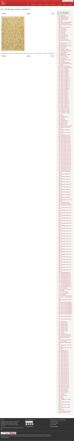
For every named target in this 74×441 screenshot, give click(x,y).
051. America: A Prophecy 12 (64, 80)
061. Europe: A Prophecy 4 (64, 92)
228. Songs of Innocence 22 (64, 377)
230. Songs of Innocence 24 (64, 380)
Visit (28, 4)
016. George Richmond (63, 36)
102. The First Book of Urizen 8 (65, 144)
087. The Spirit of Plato (63, 122)
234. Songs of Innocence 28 (64, 383)
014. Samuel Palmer (62, 33)
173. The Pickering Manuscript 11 (65, 285)
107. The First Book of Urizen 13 (65, 150)
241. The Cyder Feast (63, 392)
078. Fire (60, 114)
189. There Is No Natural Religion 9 (65, 312)
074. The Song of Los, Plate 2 (64, 109)
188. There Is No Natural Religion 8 (65, 311)
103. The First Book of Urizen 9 (65, 145)
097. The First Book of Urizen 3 (65, 137)
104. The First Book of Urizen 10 (65, 146)
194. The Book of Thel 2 (63, 322)
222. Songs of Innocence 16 (64, 369)
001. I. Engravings (62, 15)
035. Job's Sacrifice (62, 58)
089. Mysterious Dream (63, 123)
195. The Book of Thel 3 (63, 324)
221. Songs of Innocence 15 (64, 368)
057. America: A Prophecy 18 (64, 88)
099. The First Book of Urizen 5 (65, 140)
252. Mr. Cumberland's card (64, 412)
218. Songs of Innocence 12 (64, 364)
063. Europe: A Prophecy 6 (64, 94)
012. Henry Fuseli (62, 31)
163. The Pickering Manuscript (64, 272)
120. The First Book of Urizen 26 (65, 167)
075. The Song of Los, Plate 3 (64, 110)
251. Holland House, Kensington (65, 411)
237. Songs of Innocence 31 (64, 387)
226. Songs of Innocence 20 (64, 374)
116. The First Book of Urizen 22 (65, 162)
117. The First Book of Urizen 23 (65, 163)
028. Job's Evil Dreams (63, 52)
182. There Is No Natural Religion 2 (65, 303)
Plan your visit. (25, 6)
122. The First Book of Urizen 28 (65, 169)
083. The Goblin (62, 118)
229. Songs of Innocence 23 (64, 378)
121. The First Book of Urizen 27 (65, 168)
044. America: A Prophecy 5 (64, 72)
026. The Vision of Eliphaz (64, 49)
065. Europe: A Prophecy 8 (64, 97)
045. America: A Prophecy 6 (64, 74)
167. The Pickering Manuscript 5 (65, 277)
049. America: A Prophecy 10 (64, 77)
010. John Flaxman (62, 28)
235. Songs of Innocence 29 (64, 385)
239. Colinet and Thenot (63, 390)
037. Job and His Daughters (64, 62)
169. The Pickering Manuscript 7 (65, 280)
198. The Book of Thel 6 (63, 328)
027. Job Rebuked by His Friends (65, 50)
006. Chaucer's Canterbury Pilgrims (65, 22)
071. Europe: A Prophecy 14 (64, 105)
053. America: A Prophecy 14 (64, 83)
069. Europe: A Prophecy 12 (64, 102)
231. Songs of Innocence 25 (64, 381)
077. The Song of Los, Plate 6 (64, 112)
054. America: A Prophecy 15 (64, 84)
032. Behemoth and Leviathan (64, 54)
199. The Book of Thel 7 (63, 329)
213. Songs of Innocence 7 (64, 357)
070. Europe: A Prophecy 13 (64, 103)
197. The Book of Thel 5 (63, 326)
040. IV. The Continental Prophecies (65, 67)
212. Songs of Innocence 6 (64, 356)
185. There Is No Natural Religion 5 (65, 307)
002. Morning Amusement (63, 17)
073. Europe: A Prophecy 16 (64, 107)
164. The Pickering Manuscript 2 (65, 273)
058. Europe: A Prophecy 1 (64, 89)
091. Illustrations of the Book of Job (65, 125)
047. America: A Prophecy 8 (64, 76)
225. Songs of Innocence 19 (64, 373)
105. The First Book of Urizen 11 (65, 147)
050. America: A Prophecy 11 (64, 79)
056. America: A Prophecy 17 (64, 87)
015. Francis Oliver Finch (63, 35)
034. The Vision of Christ (63, 57)
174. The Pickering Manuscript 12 (65, 286)
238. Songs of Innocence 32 (64, 389)
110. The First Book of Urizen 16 (65, 154)
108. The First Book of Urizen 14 (65, 151)
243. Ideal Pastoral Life (63, 395)
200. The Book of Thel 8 (63, 330)
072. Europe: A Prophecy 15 (64, 106)
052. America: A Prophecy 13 (64, 81)
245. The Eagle (61, 398)
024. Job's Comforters (63, 46)
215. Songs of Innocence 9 (64, 360)
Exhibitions (34, 4)
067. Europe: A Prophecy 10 (64, 99)
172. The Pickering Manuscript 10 (65, 284)
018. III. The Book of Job (63, 39)
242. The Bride (61, 394)
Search (71, 0)
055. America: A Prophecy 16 (64, 85)
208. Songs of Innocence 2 (64, 351)
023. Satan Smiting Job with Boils (65, 45)
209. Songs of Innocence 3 (64, 352)
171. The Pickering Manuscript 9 (65, 282)
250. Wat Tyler (61, 409)
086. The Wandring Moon (63, 120)
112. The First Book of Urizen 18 (65, 157)
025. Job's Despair (62, 48)
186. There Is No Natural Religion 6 (65, 308)
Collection (53, 4)
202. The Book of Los (63, 333)
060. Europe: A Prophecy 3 (64, 90)
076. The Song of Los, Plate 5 (64, 111)
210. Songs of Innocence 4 (64, 354)
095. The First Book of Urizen (64, 134)
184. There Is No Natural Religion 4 (65, 306)
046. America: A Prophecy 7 (64, 75)
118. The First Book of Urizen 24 (65, 164)
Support (70, 4)
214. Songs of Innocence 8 (64, 359)
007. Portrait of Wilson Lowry (64, 23)
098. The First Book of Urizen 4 (65, 138)
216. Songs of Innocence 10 (64, 361)
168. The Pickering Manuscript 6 (65, 278)
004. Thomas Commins (63, 19)
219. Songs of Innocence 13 (64, 365)
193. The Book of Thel (63, 321)
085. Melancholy (62, 119)
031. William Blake (62, 53)
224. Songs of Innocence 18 (64, 372)
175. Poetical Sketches (63, 287)
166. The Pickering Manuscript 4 (65, 276)
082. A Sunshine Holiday (63, 116)
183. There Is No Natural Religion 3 (65, 304)
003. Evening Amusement (63, 18)
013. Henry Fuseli (62, 32)
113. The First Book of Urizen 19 (65, 158)
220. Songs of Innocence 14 (64, 367)
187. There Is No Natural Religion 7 (65, 310)
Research (59, 4)
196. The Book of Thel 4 (63, 325)
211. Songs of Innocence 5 (64, 355)
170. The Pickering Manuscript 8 (65, 281)
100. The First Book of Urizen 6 (65, 141)
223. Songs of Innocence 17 (64, 370)
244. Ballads (61, 396)
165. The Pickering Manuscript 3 (65, 275)
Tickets (67, 0)
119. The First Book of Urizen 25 (65, 166)
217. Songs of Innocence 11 (64, 363)
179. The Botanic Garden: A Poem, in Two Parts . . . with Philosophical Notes (65, 297)
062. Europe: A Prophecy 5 (64, 93)
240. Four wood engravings (64, 391)
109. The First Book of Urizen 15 (65, 153)
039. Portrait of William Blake (64, 66)
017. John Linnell (62, 37)
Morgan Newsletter (29, 421)
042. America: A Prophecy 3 (64, 70)
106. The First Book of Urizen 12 (65, 149)
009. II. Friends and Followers (64, 27)
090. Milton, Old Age (63, 124)
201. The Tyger (61, 332)
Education (46, 4)
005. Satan (61, 20)
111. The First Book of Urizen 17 (65, 155)
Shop (63, 0)
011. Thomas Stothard (63, 29)
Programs (40, 4)
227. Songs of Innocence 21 (64, 376)
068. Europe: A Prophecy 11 (64, 101)
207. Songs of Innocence (63, 350)
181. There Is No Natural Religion (65, 302)
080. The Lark (61, 115)
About (65, 4)
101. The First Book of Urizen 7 (65, 142)
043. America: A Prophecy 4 (64, 71)
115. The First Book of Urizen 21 (65, 160)
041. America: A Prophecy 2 (64, 68)
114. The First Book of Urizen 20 (65, 159)
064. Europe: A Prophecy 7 (64, 96)
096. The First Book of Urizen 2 (65, 136)
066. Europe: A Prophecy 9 (64, 98)
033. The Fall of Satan (63, 55)
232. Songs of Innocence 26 (64, 382)
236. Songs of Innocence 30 (64, 386)
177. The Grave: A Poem (63, 291)
